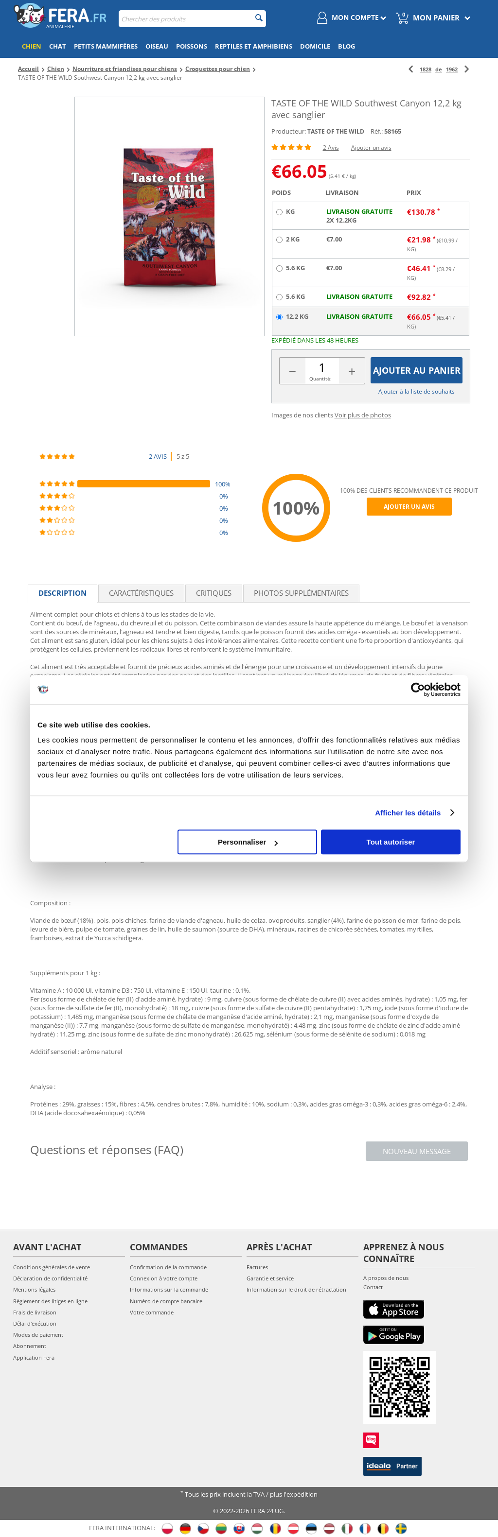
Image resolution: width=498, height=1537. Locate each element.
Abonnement (29, 1345)
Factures (257, 1267)
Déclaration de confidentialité (50, 1278)
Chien (31, 46)
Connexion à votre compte (163, 1278)
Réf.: (377, 131)
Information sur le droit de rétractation (296, 1289)
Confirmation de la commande (168, 1267)
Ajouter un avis (371, 147)
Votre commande (152, 1312)
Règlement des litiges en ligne (50, 1301)
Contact (373, 1287)
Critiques (213, 593)
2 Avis (331, 147)
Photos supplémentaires (301, 593)
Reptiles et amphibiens (253, 46)
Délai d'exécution (34, 1323)
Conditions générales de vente (51, 1267)
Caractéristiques (141, 593)
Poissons (191, 46)
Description (62, 593)
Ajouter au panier (417, 370)
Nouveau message (417, 1151)
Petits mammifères (106, 46)
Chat (57, 46)
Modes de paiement (38, 1334)
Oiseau (156, 46)
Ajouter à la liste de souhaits (416, 391)
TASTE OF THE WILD (335, 131)
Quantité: (320, 378)
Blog (346, 46)
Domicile (315, 46)
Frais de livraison (34, 1312)
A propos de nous (386, 1277)
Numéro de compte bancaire (166, 1301)
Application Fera (33, 1357)
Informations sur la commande (169, 1289)
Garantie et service (270, 1278)
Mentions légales (34, 1289)
